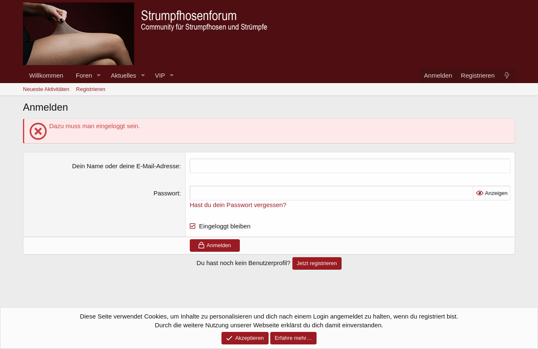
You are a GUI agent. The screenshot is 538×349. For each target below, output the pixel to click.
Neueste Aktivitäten (46, 89)
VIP (160, 75)
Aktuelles (123, 75)
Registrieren (90, 89)
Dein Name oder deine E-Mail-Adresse (125, 165)
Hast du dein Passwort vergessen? (238, 204)
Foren (84, 75)
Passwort (166, 193)
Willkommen (46, 75)
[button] (99, 75)
